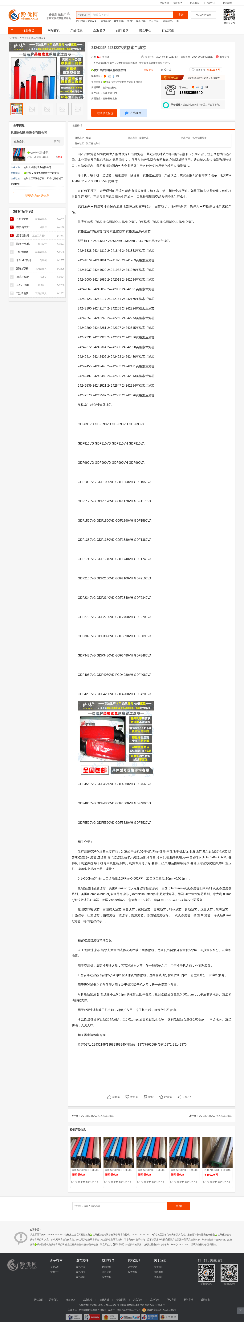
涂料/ (129, 21)
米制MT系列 (23, 260)
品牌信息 (154, 1299)
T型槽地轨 (22, 252)
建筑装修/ (119, 21)
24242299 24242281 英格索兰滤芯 (97, 1115)
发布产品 (80, 1267)
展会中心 (145, 30)
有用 (116, 1097)
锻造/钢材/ (168, 21)
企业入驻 (54, 1267)
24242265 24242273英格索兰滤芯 (118, 48)
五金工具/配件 (39, 235)
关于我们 (158, 1267)
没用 (134, 1097)
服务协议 (70, 1299)
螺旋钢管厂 (23, 227)
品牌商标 (158, 1272)
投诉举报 (106, 1277)
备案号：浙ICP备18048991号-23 (124, 1309)
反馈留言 (205, 1299)
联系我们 (158, 1277)
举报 (151, 1097)
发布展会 (80, 1272)
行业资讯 (168, 30)
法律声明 (104, 1299)
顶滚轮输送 (23, 276)
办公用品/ (154, 21)
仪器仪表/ (141, 21)
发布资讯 (80, 1277)
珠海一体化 (23, 243)
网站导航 (171, 1299)
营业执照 (121, 1299)
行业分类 (28, 30)
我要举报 (224, 56)
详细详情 (77, 125)
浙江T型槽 (22, 268)
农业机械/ (106, 21)
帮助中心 (211, 3)
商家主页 (148, 70)
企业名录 (99, 30)
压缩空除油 (23, 235)
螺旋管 (43, 227)
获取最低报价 (105, 113)
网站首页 (164, 3)
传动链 (43, 260)
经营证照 (160, 1305)
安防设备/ (92, 21)
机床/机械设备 (38, 38)
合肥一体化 (23, 285)
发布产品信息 (204, 15)
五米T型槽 (22, 219)
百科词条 (106, 1272)
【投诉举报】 (118, 1244)
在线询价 (133, 113)
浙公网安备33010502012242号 (159, 1310)
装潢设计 (42, 285)
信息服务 (194, 3)
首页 (14, 38)
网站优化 (106, 1267)
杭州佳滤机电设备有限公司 (29, 132)
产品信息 (76, 30)
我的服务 (178, 3)
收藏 (168, 1097)
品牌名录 (122, 30)
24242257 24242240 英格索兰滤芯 (215, 1115)
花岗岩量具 (41, 219)
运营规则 (132, 1267)
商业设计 (42, 244)
